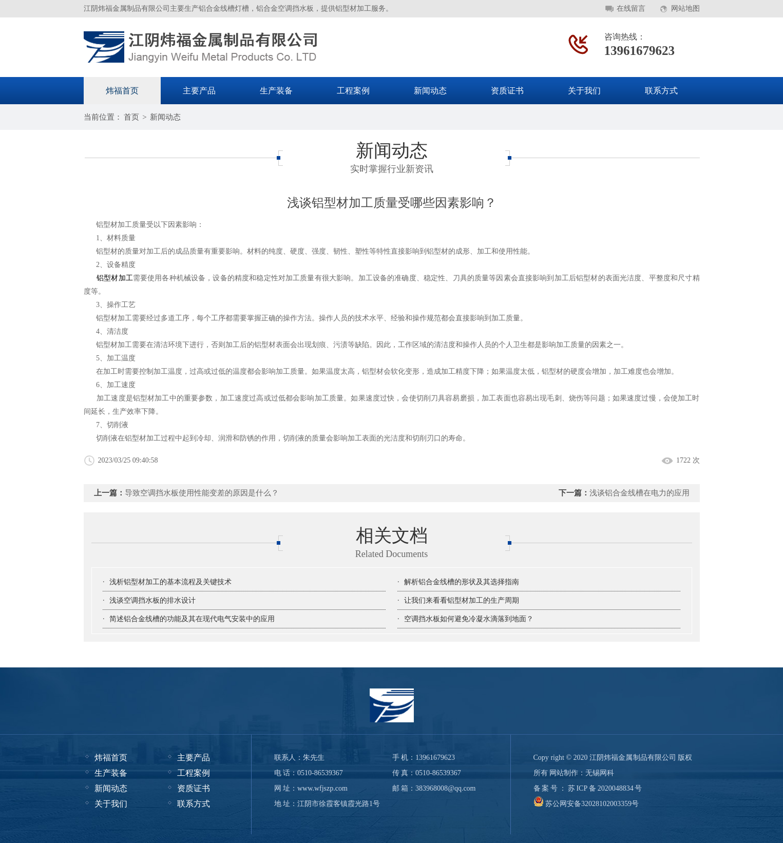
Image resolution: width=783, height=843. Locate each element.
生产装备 (276, 90)
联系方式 (661, 90)
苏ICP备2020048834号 (605, 788)
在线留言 (631, 8)
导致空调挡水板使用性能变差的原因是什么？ (202, 493)
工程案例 (353, 90)
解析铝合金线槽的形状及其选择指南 (461, 582)
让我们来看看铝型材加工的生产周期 (461, 600)
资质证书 (507, 90)
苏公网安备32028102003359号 (586, 804)
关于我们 (584, 90)
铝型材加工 (115, 278)
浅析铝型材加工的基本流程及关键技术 (170, 582)
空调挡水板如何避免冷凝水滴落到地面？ (468, 619)
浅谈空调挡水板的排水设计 (152, 600)
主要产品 (199, 90)
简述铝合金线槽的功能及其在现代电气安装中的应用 (192, 619)
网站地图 (685, 8)
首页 (131, 117)
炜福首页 (122, 90)
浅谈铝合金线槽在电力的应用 (639, 493)
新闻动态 (430, 90)
